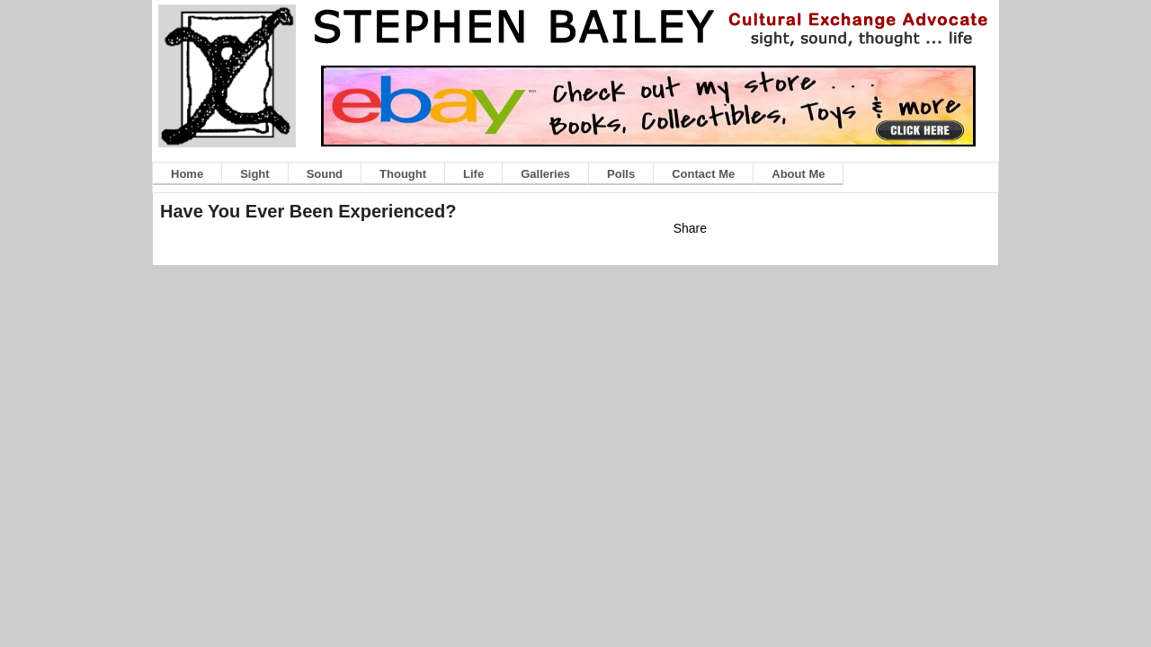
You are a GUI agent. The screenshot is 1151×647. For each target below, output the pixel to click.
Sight (255, 174)
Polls (621, 174)
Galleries (545, 174)
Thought (402, 174)
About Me (798, 174)
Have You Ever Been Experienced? (308, 211)
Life (473, 174)
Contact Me (703, 174)
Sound (325, 174)
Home (187, 174)
